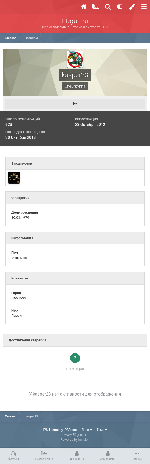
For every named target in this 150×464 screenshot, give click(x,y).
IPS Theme (51, 430)
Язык (87, 430)
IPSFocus (70, 430)
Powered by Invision (74, 440)
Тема (102, 430)
